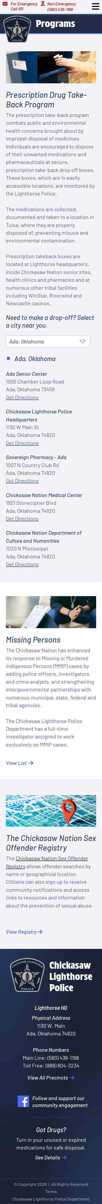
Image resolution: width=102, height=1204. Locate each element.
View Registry (24, 931)
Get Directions (22, 397)
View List (19, 763)
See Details (51, 1157)
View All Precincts (50, 1077)
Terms (51, 1191)
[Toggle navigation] (95, 6)
